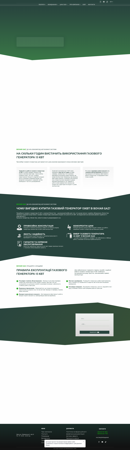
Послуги (44, 434)
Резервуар (45, 436)
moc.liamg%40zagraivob (102, 437)
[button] (100, 2)
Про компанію (46, 432)
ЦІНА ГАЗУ (63, 4)
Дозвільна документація (75, 434)
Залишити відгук (72, 438)
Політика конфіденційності (76, 432)
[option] (111, 1)
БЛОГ (84, 4)
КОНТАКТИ (91, 4)
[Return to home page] (22, 2)
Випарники (45, 438)
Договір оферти (72, 436)
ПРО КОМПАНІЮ (74, 4)
